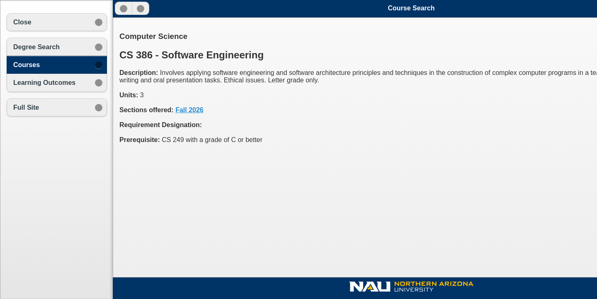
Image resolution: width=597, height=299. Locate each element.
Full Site (26, 107)
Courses (26, 64)
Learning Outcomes (44, 82)
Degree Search (36, 47)
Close (22, 22)
